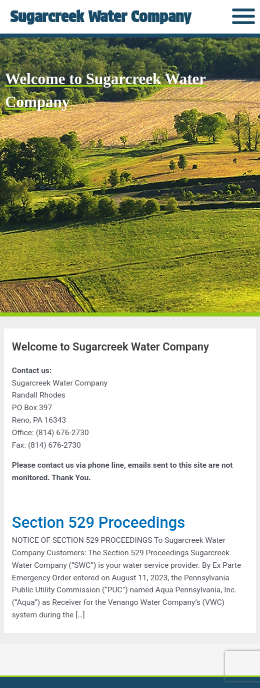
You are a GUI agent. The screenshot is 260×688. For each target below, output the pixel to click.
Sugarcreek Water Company (100, 16)
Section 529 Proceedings (98, 522)
